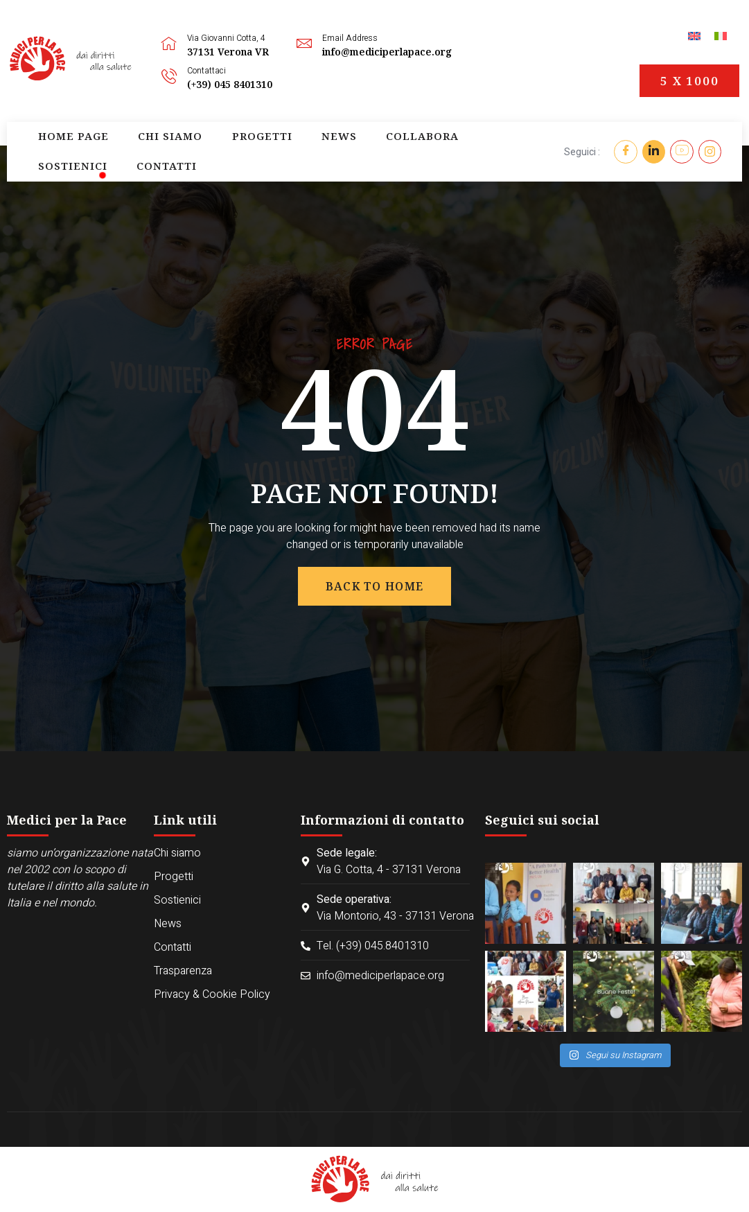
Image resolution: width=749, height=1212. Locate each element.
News (257, 151)
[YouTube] (682, 151)
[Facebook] (624, 151)
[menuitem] (694, 35)
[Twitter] (653, 151)
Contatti (468, 151)
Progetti (200, 151)
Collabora (320, 151)
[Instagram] (711, 151)
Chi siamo (130, 151)
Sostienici (396, 151)
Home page (57, 151)
